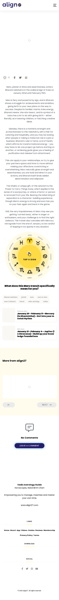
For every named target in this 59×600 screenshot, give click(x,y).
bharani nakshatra (10, 297)
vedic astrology (33, 301)
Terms (36, 535)
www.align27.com (29, 505)
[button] (54, 5)
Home (6, 530)
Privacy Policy (26, 535)
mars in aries (42, 297)
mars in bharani (10, 301)
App (18, 530)
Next (46, 405)
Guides (31, 530)
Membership (49, 530)
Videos (24, 530)
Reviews (39, 530)
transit (22, 301)
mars (32, 297)
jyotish (23, 297)
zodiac (45, 301)
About (13, 530)
